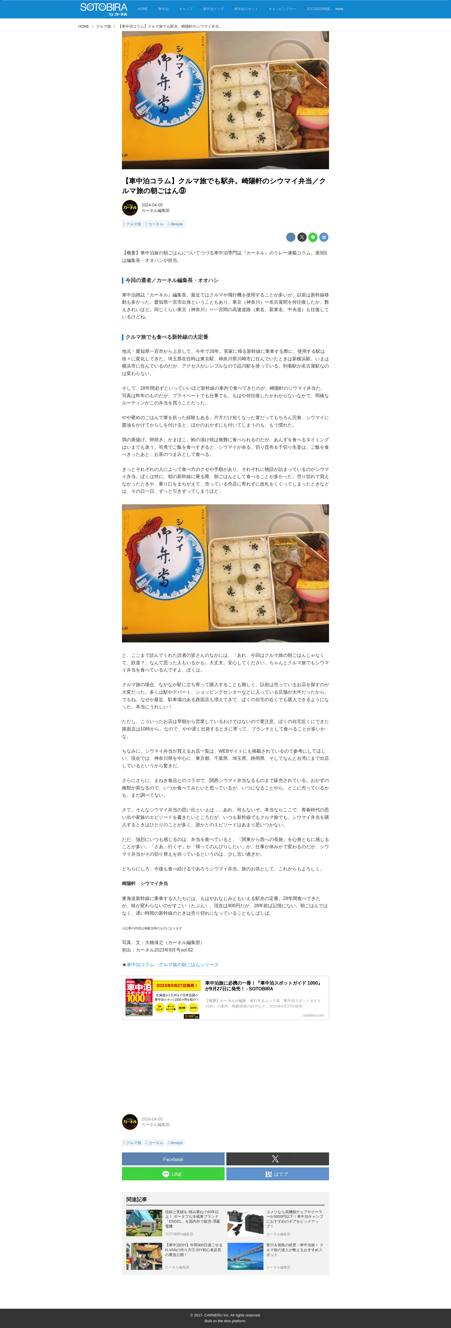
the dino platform (231, 1321)
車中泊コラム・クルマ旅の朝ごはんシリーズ (173, 964)
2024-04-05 (152, 205)
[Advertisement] (225, 1065)
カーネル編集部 (156, 210)
